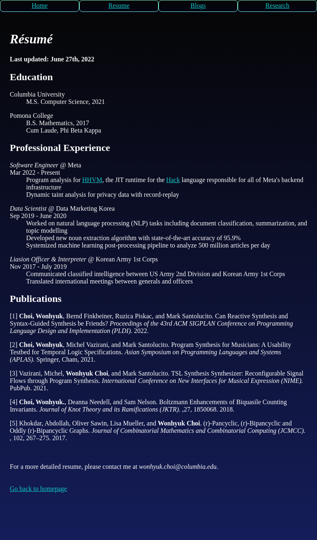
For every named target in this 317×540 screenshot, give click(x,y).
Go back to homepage (38, 488)
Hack (173, 179)
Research (278, 5)
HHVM (92, 179)
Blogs (197, 5)
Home (39, 5)
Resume (118, 5)
